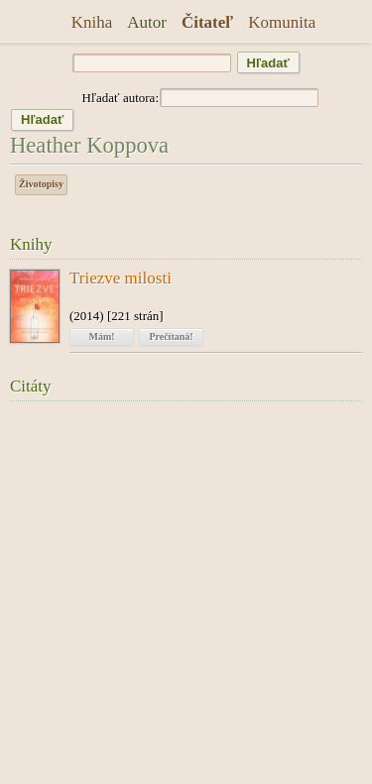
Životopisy (41, 183)
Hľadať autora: (120, 97)
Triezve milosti (120, 278)
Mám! (101, 336)
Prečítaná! (170, 336)
